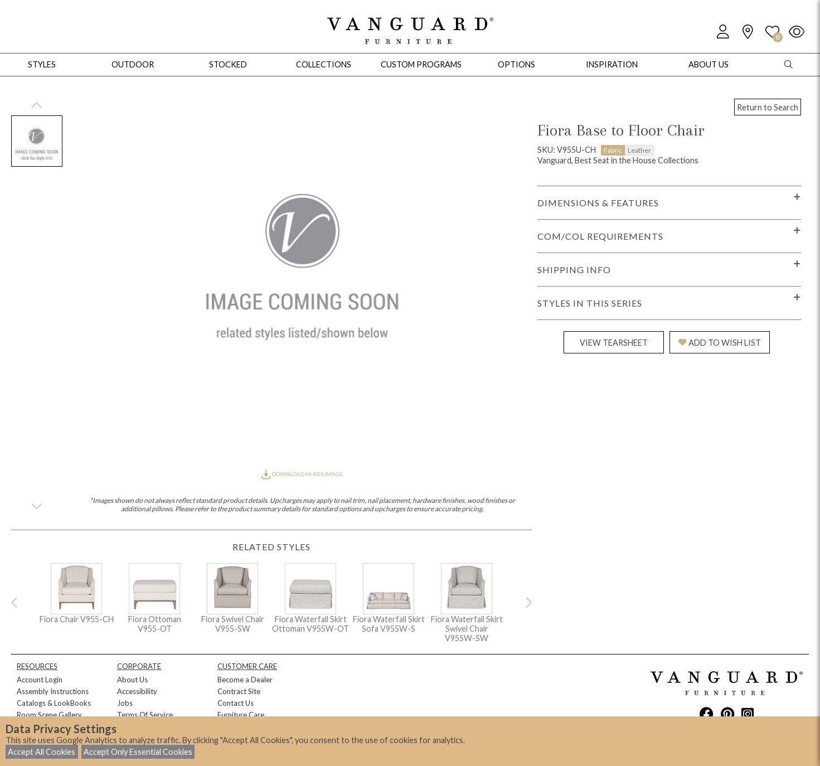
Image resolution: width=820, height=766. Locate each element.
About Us (132, 679)
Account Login (39, 679)
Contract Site (238, 691)
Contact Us (235, 703)
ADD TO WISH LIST (719, 342)
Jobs (125, 703)
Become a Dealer (245, 679)
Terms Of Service (145, 714)
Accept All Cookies (41, 752)
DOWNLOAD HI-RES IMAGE (302, 474)
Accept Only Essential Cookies (138, 752)
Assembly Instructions (53, 691)
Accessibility (137, 691)
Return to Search (767, 107)
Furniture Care (240, 714)
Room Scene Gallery (49, 714)
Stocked (228, 64)
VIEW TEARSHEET (614, 342)
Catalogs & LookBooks (54, 703)
